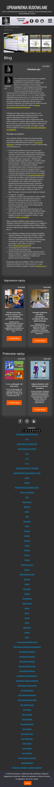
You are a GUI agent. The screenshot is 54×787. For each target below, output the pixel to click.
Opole (27, 546)
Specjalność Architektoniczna (27, 642)
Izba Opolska (27, 729)
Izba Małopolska (27, 739)
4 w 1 (27, 463)
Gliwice (27, 594)
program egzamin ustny (36, 175)
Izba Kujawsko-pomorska (27, 758)
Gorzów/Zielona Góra (27, 574)
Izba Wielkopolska (27, 690)
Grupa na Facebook (27, 492)
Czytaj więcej (14, 338)
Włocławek (27, 628)
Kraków (27, 536)
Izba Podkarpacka (27, 724)
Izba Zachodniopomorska (27, 695)
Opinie (27, 478)
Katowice (27, 541)
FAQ (27, 439)
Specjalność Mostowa (27, 661)
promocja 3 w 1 (41, 266)
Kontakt (27, 483)
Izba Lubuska (27, 748)
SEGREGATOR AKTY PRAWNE (27, 468)
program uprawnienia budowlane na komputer (23, 106)
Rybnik (27, 618)
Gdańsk (27, 570)
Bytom (27, 613)
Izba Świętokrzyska (27, 705)
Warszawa (27, 521)
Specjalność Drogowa (27, 657)
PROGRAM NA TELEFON (27, 449)
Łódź (27, 517)
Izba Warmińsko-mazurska (27, 700)
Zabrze (26, 608)
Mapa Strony (27, 502)
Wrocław (27, 550)
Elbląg (27, 623)
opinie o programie (22, 217)
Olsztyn (27, 555)
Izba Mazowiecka (27, 734)
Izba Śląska (27, 710)
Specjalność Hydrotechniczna (27, 676)
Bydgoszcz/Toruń (27, 565)
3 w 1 (27, 459)
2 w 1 (27, 454)
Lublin (27, 526)
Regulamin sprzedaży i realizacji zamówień (27, 768)
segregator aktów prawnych (21, 245)
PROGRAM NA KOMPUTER (27, 444)
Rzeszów (27, 531)
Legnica (27, 632)
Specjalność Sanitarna (27, 652)
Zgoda (27, 783)
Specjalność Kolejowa (27, 671)
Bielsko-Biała (26, 603)
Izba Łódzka (27, 743)
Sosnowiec (27, 589)
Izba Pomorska (27, 715)
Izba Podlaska (27, 719)
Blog (27, 497)
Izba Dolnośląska (27, 763)
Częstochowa (27, 599)
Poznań (27, 560)
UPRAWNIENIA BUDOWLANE (27, 434)
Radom (27, 584)
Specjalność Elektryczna (27, 666)
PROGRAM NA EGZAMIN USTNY (27, 488)
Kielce (27, 512)
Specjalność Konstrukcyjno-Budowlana (27, 647)
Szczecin (27, 579)
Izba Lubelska (27, 753)
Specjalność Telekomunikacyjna (27, 681)
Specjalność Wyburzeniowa (27, 686)
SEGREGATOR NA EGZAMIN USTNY (27, 473)
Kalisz (27, 637)
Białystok (27, 507)
